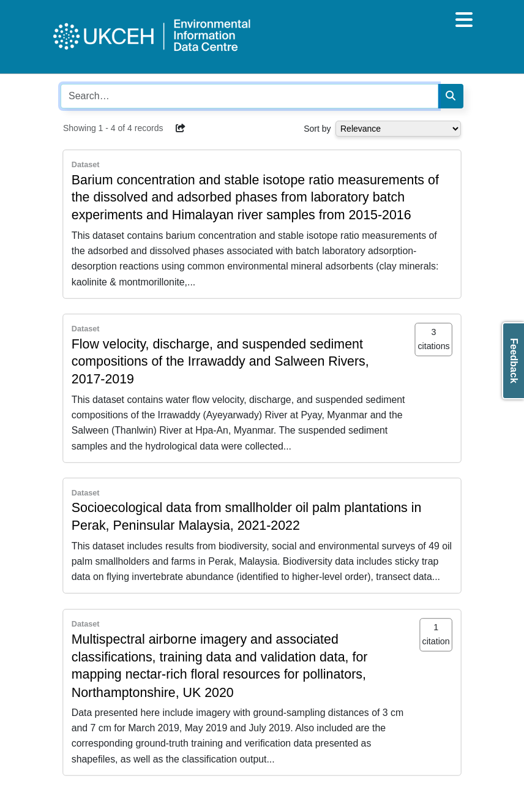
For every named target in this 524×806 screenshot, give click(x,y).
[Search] (450, 96)
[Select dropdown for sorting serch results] (398, 129)
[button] (180, 128)
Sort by (317, 129)
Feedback (514, 360)
